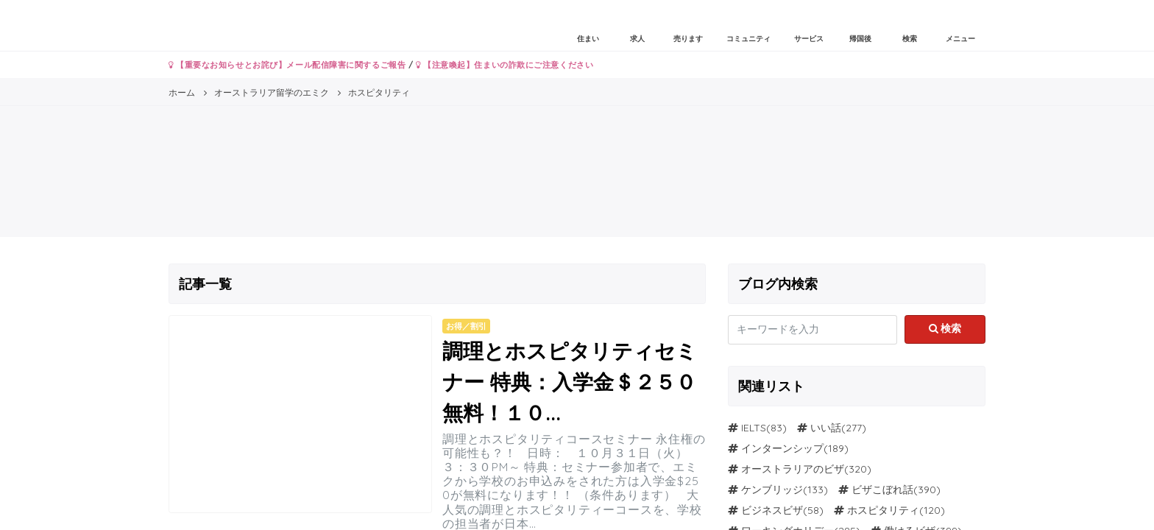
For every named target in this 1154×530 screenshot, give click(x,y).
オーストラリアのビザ (792, 469)
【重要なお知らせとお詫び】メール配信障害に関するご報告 (287, 65)
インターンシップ (782, 448)
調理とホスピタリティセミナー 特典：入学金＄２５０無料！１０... (569, 381)
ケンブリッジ (772, 489)
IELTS (753, 427)
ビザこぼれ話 (882, 489)
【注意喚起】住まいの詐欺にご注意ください (504, 65)
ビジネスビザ (772, 510)
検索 (945, 328)
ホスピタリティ (883, 510)
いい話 (825, 427)
